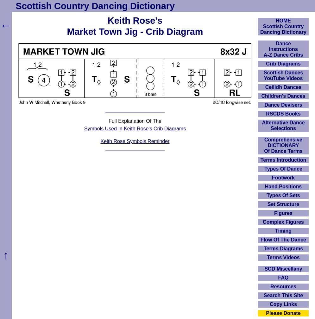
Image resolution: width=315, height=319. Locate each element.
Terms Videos (283, 257)
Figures (283, 213)
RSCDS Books (283, 113)
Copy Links (283, 304)
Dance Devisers (283, 105)
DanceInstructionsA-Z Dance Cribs (283, 49)
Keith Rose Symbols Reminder (135, 141)
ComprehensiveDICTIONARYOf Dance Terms (283, 145)
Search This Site (283, 295)
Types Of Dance (283, 169)
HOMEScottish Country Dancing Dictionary (283, 26)
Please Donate (283, 313)
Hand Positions (283, 186)
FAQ (283, 277)
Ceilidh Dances (283, 87)
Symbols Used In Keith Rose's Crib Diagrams (135, 128)
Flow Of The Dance (283, 239)
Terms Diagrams (283, 248)
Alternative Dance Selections (283, 125)
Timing (283, 231)
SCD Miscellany (283, 269)
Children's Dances (283, 96)
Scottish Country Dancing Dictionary (95, 6)
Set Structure (283, 204)
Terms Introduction (283, 160)
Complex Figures (283, 222)
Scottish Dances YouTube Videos (283, 75)
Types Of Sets (283, 195)
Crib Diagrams (283, 63)
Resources (283, 286)
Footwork (283, 177)
